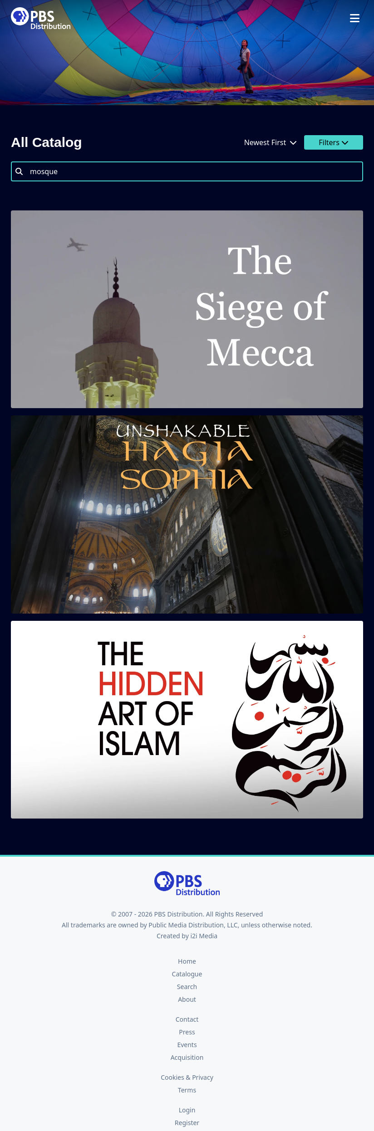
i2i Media (203, 935)
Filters (334, 142)
